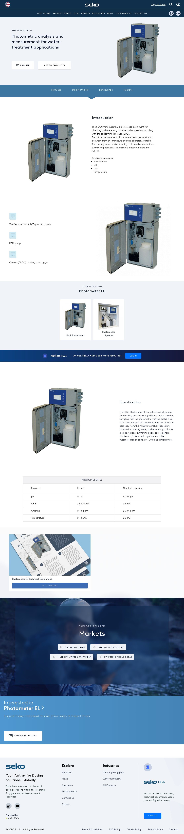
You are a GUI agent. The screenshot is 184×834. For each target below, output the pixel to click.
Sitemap (173, 829)
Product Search (62, 13)
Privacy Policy (155, 829)
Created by (12, 816)
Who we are (44, 13)
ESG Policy (114, 829)
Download (49, 586)
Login (133, 356)
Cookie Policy (134, 829)
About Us (67, 772)
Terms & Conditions (92, 829)
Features (56, 90)
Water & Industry (112, 778)
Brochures (98, 13)
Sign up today (158, 4)
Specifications (80, 90)
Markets (85, 13)
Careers (66, 804)
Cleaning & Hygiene (113, 772)
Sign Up (152, 816)
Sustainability (123, 13)
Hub (76, 13)
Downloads (106, 90)
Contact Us (140, 13)
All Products (109, 785)
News (110, 13)
